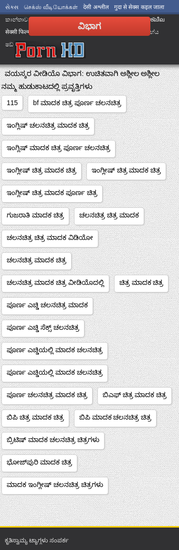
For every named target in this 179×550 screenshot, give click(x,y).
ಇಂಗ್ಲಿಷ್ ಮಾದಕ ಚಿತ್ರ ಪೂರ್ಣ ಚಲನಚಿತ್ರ (58, 147)
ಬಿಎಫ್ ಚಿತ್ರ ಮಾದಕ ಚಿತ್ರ (135, 395)
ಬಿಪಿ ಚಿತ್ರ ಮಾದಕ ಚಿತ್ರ (35, 417)
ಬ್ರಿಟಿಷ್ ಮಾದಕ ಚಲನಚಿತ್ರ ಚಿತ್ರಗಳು (53, 439)
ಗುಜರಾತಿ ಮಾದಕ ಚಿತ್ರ (35, 215)
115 (12, 103)
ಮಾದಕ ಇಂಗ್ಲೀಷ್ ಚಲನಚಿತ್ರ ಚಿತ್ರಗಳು (55, 484)
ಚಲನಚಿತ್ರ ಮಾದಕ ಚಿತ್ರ (36, 260)
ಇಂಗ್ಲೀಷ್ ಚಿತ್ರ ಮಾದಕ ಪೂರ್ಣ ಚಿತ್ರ (52, 192)
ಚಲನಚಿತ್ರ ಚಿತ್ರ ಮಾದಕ (109, 215)
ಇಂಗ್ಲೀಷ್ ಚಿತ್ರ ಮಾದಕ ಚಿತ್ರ (41, 170)
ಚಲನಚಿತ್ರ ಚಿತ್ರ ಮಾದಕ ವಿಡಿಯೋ (50, 237)
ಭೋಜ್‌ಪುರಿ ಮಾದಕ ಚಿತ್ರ (39, 462)
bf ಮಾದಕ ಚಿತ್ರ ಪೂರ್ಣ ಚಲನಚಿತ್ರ (77, 103)
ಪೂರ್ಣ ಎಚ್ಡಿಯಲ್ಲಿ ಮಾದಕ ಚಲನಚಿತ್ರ (55, 350)
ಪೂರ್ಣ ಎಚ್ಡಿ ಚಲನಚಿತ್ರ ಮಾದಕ (47, 305)
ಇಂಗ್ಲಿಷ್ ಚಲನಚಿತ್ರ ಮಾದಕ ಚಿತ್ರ (48, 125)
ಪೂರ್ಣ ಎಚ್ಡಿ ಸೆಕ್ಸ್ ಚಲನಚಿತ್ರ (43, 327)
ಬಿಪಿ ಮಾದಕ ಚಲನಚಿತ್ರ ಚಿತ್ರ (115, 417)
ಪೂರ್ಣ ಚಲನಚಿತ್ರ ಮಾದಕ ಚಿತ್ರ (47, 395)
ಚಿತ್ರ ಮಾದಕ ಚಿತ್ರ (141, 282)
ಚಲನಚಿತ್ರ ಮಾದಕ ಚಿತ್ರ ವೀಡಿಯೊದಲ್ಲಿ (55, 282)
